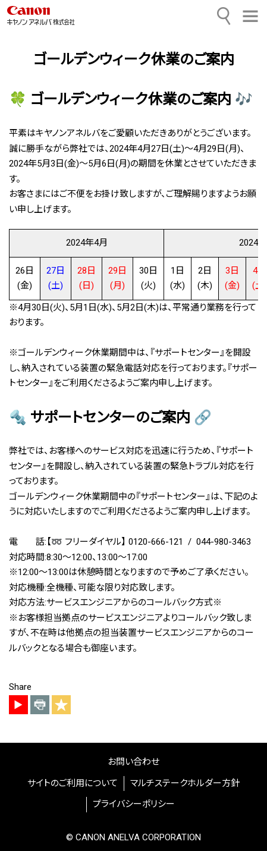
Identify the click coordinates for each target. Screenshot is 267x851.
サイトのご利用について (72, 783)
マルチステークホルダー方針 (185, 783)
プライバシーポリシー (134, 804)
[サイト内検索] (224, 16)
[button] (250, 16)
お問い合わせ (133, 761)
